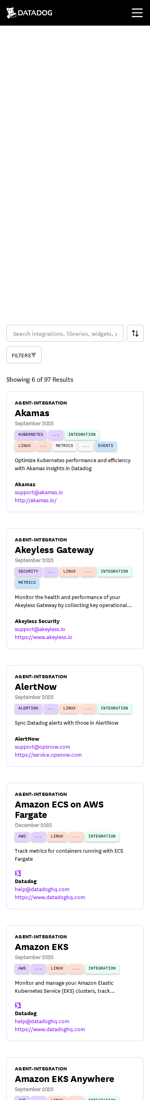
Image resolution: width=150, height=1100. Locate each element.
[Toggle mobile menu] (137, 12)
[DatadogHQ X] (34, 1088)
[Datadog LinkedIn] (53, 1088)
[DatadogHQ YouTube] (14, 1088)
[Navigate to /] (29, 12)
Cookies (74, 1056)
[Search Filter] (135, 136)
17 (115, 997)
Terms (13, 1056)
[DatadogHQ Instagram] (72, 1088)
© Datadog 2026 (28, 1035)
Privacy (42, 1056)
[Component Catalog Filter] (24, 158)
